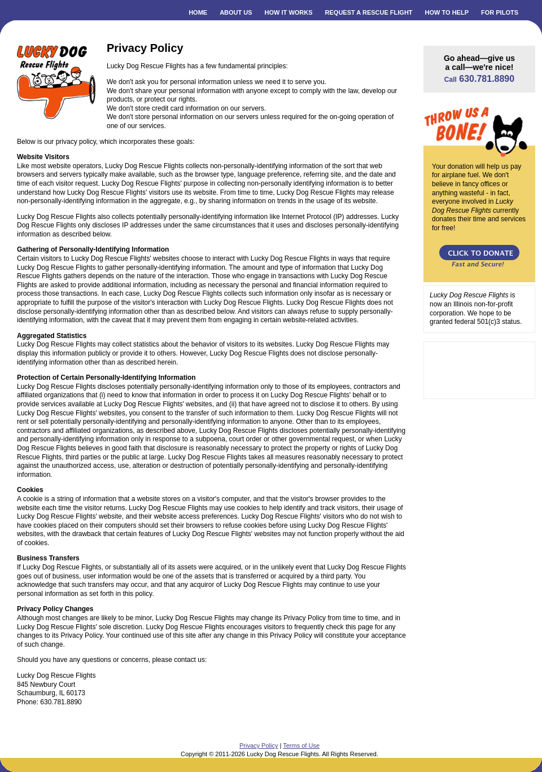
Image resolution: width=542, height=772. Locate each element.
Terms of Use (301, 745)
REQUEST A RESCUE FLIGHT (369, 12)
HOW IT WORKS (289, 12)
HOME (198, 12)
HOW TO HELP (447, 12)
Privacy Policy (258, 745)
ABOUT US (236, 12)
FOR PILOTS (499, 12)
